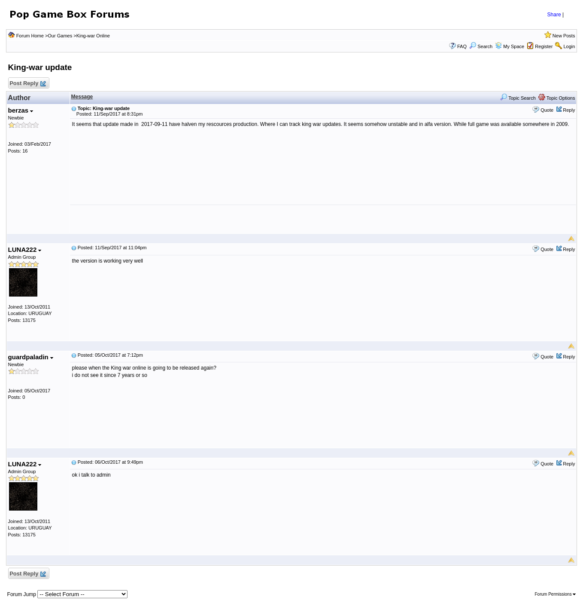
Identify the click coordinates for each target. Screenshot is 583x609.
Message (82, 97)
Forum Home (30, 35)
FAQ (462, 46)
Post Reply (27, 83)
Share (554, 15)
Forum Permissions (555, 594)
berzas (20, 110)
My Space (513, 46)
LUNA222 (25, 249)
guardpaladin (30, 357)
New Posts (564, 35)
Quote (546, 110)
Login (569, 46)
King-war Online (93, 35)
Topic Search (517, 98)
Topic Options (556, 98)
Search (480, 46)
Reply (569, 110)
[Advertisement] (322, 219)
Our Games (60, 35)
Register (544, 46)
